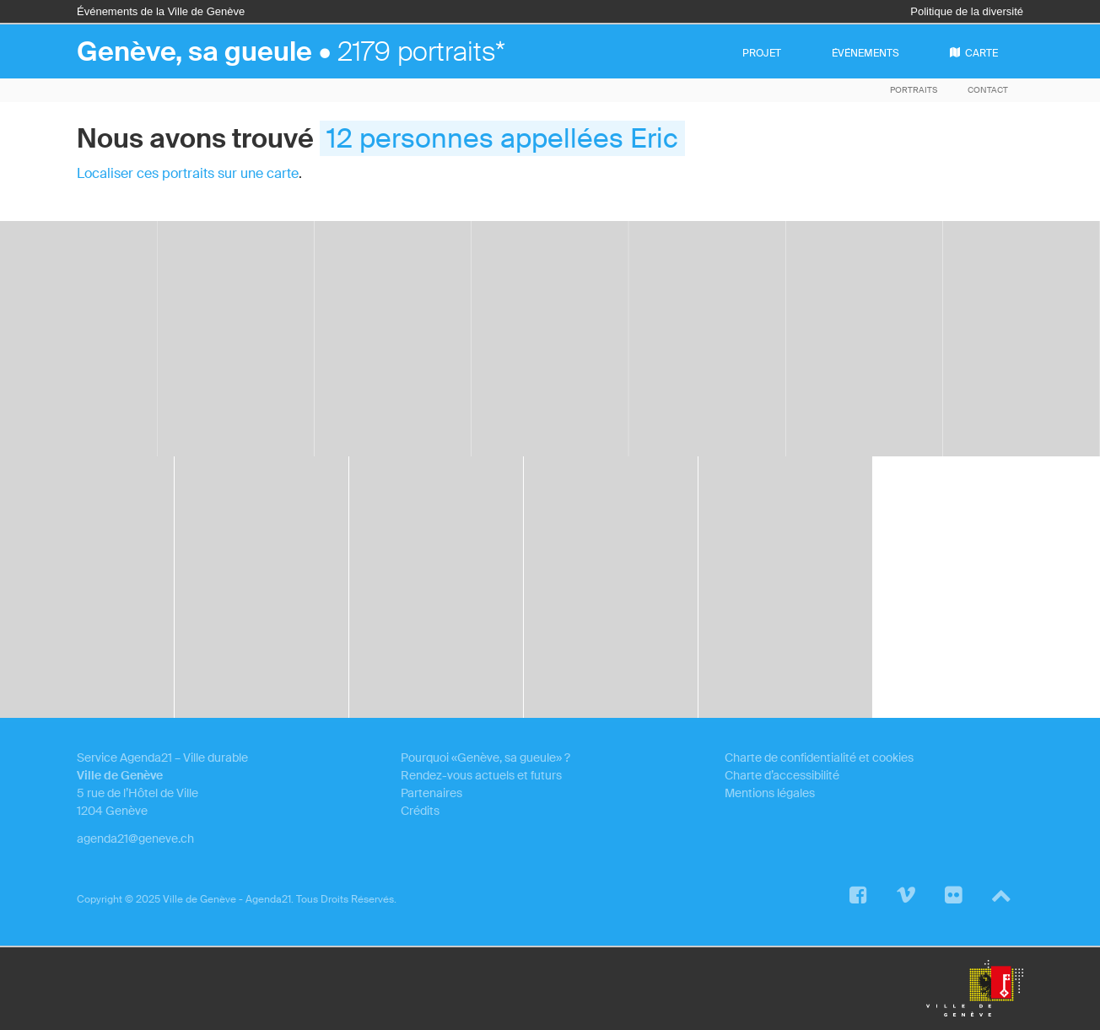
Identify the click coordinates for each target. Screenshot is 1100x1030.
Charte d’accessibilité (782, 775)
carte (974, 53)
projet (761, 53)
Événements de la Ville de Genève (161, 11)
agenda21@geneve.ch (135, 838)
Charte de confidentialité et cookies (819, 757)
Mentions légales (770, 793)
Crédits (420, 810)
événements (865, 53)
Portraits (913, 89)
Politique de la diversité (966, 11)
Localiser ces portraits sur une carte (188, 173)
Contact (988, 89)
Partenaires (431, 793)
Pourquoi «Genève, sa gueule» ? (485, 757)
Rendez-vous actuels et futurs (481, 775)
